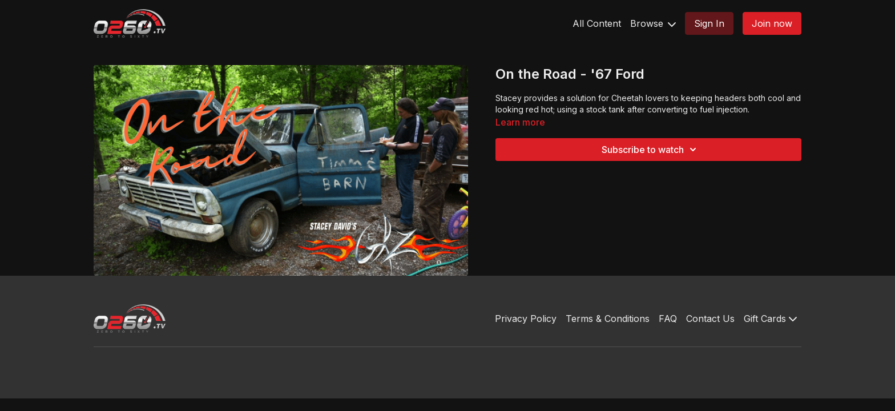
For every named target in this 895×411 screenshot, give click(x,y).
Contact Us (710, 318)
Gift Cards (770, 318)
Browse (653, 23)
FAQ (668, 318)
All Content (597, 23)
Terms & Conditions (608, 318)
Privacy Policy (526, 318)
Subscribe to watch (651, 149)
